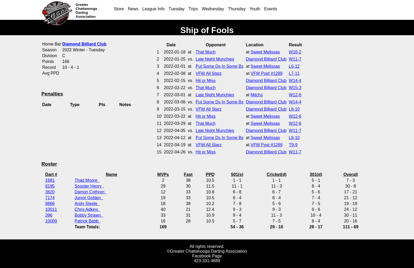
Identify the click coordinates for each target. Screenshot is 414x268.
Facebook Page (207, 256)
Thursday (237, 9)
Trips (193, 9)
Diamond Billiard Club (266, 59)
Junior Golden (89, 198)
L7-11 (294, 73)
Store (119, 9)
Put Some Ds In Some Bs (219, 66)
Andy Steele (87, 203)
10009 (51, 221)
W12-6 (295, 95)
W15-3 (295, 87)
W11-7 (295, 59)
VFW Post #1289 (267, 73)
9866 (50, 203)
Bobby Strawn (89, 215)
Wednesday (213, 9)
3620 (50, 192)
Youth (255, 9)
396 (48, 215)
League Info (153, 9)
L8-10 (294, 109)
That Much (206, 52)
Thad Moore (87, 180)
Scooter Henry (89, 186)
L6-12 (294, 66)
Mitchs (257, 95)
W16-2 (295, 52)
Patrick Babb (88, 221)
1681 (50, 180)
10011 (51, 209)
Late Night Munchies (215, 59)
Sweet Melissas (265, 52)
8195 (50, 186)
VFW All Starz (209, 73)
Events (270, 9)
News (133, 9)
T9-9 (293, 145)
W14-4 (295, 80)
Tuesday (177, 9)
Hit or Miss (206, 80)
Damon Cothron (91, 192)
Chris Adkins (88, 209)
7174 (50, 198)
